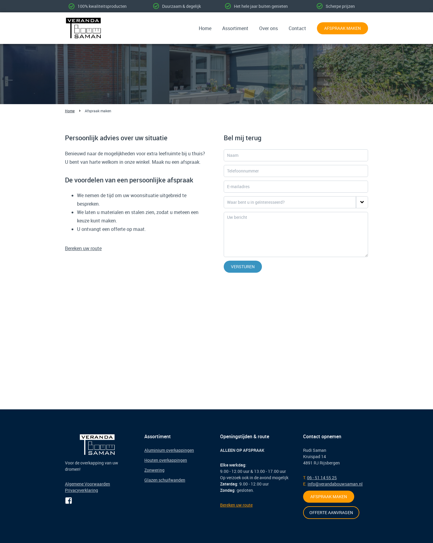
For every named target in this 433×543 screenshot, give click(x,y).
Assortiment (235, 28)
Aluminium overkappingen (169, 450)
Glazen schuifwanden (164, 480)
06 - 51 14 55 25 (322, 477)
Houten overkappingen (165, 460)
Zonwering (154, 470)
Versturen (243, 266)
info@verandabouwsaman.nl (335, 484)
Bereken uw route (83, 248)
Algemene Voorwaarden (87, 484)
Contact (297, 28)
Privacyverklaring (81, 490)
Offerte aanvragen (331, 512)
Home (205, 28)
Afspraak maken (342, 28)
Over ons (268, 28)
